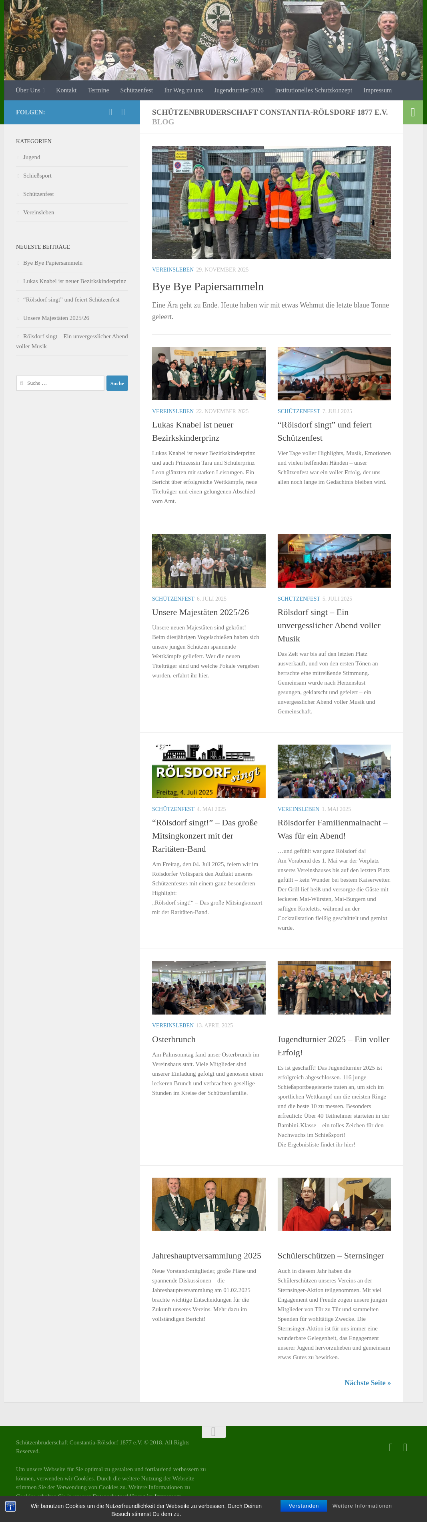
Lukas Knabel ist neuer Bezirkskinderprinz (74, 281)
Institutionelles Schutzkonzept (313, 90)
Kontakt (66, 90)
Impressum (377, 90)
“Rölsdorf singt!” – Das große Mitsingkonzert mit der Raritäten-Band (205, 835)
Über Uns (28, 90)
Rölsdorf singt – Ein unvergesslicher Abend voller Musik (329, 625)
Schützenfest (136, 90)
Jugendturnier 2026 (239, 90)
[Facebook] (110, 112)
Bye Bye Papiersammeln (216, 285)
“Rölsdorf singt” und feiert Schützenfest (71, 299)
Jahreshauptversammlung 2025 (206, 1255)
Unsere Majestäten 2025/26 (200, 612)
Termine (98, 90)
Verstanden (304, 1506)
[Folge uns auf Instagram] (123, 112)
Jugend (288, 1026)
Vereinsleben (173, 270)
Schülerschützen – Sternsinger (331, 1255)
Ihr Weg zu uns (183, 90)
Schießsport (323, 1026)
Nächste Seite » (368, 1383)
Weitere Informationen (362, 1506)
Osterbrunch (174, 1039)
